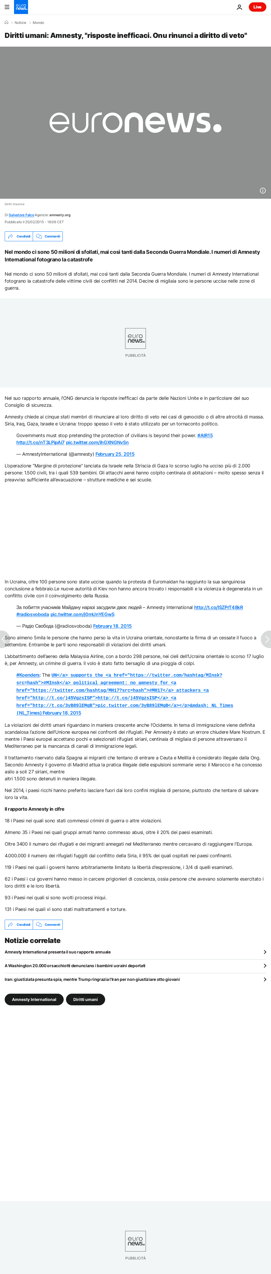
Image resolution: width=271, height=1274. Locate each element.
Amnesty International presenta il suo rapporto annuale (58, 948)
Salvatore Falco (21, 215)
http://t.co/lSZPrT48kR (218, 607)
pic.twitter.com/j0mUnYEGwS (82, 614)
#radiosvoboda (32, 614)
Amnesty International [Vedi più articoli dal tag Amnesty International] (34, 995)
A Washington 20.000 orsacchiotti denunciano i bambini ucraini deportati (75, 962)
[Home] (6, 22)
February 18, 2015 (112, 626)
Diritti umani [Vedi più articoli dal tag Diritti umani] (85, 995)
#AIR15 (205, 435)
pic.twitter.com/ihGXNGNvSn (97, 442)
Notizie (20, 22)
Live (257, 6)
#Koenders (28, 675)
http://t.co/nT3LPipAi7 (40, 442)
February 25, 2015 (115, 454)
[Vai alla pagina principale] (21, 7)
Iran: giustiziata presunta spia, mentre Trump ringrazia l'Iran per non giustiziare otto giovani (92, 975)
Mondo (38, 22)
